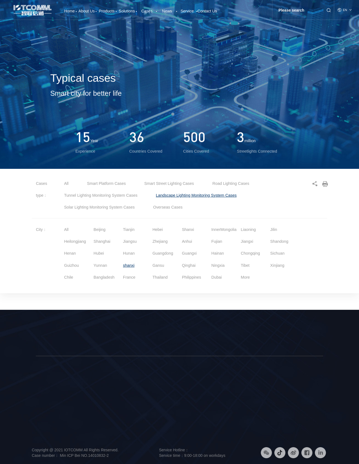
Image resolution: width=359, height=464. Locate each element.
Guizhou (71, 265)
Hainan (217, 253)
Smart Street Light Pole (95, 384)
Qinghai (189, 265)
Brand (40, 392)
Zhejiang (160, 241)
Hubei (98, 253)
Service (187, 11)
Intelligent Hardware (92, 392)
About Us (86, 11)
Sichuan (277, 253)
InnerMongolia (224, 229)
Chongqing (250, 253)
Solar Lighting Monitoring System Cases (100, 207)
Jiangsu (130, 241)
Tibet (245, 265)
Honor (40, 424)
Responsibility (46, 416)
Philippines (191, 277)
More (245, 277)
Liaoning (248, 229)
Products (107, 11)
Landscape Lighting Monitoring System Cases (196, 195)
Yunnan (100, 265)
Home (69, 9)
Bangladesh (103, 277)
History (41, 408)
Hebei (157, 229)
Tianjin (129, 229)
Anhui (187, 241)
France (129, 277)
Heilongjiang (75, 241)
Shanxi (188, 229)
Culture (41, 400)
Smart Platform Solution (150, 400)
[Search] (298, 10)
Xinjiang (277, 265)
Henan (70, 253)
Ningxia (218, 265)
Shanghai (101, 241)
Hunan (129, 253)
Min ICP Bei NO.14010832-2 (84, 455)
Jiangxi (247, 241)
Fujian (216, 241)
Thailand (160, 277)
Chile (68, 277)
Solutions (127, 11)
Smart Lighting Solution (150, 392)
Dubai (216, 277)
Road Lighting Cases (230, 183)
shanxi (129, 265)
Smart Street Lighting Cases (169, 183)
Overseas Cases (167, 207)
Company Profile (48, 384)
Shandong (279, 241)
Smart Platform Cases (107, 183)
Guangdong (162, 253)
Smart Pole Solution (147, 384)
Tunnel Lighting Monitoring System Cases (101, 195)
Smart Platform (88, 400)
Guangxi (189, 253)
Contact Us (207, 11)
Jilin (273, 229)
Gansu (158, 265)
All (66, 183)
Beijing (99, 229)
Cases (146, 11)
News (167, 11)
